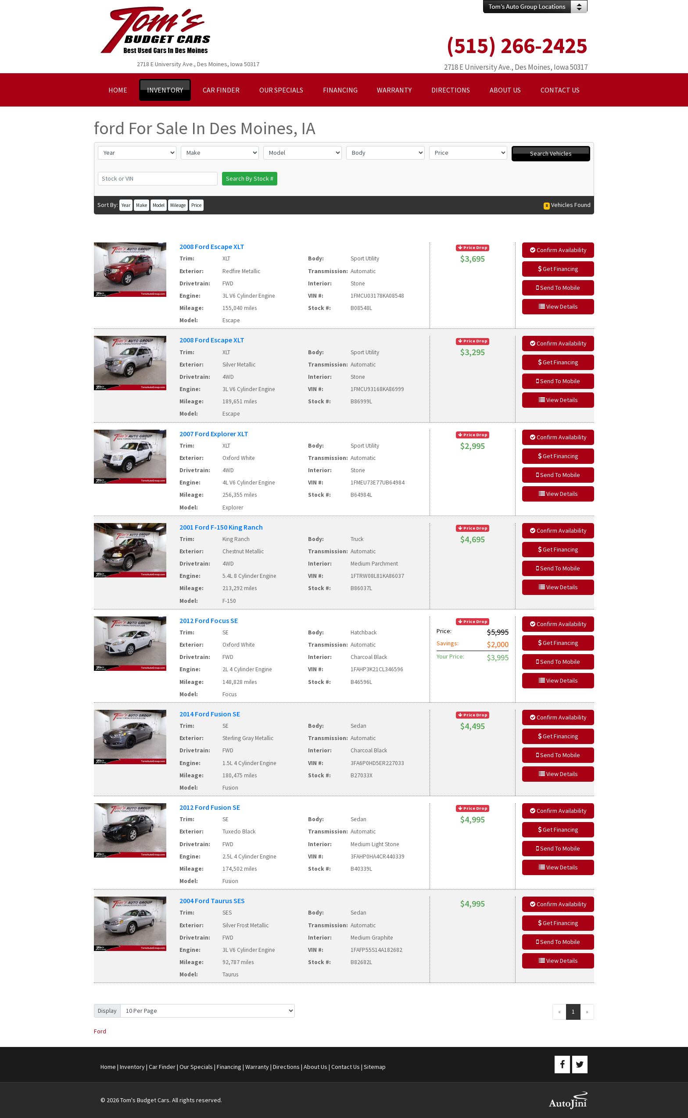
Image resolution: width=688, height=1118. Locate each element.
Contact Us (345, 1067)
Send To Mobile (558, 288)
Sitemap (375, 1067)
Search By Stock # (249, 178)
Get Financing (558, 269)
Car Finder (162, 1067)
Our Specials (196, 1067)
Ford (100, 1031)
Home (108, 1067)
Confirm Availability (558, 250)
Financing (229, 1067)
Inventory (132, 1067)
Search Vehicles (551, 153)
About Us (315, 1067)
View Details (558, 306)
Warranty (257, 1067)
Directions (286, 1067)
